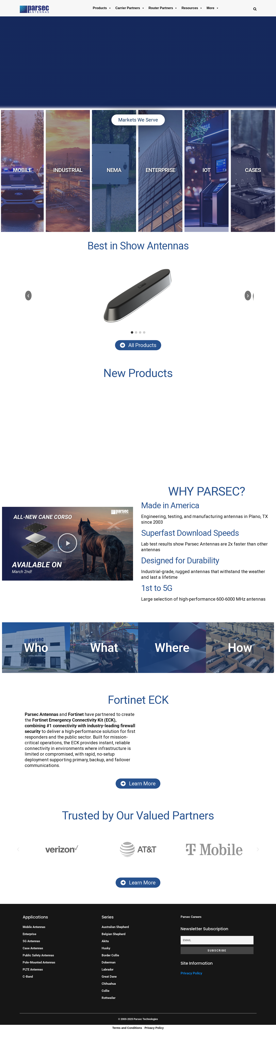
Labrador (107, 969)
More (213, 8)
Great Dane (109, 976)
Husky (106, 948)
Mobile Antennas (34, 927)
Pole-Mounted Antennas (39, 962)
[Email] (217, 940)
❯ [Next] (248, 295)
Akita (105, 941)
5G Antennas (31, 941)
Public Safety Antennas (38, 955)
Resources (191, 8)
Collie (105, 991)
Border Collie (110, 955)
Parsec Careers (191, 917)
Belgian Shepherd (113, 934)
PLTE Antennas (33, 969)
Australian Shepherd (115, 927)
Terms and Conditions (127, 1027)
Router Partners (163, 8)
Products (102, 8)
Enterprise (29, 934)
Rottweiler (108, 998)
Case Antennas (33, 948)
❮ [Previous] (28, 295)
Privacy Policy (191, 973)
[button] (67, 544)
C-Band (28, 976)
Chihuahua (109, 984)
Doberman (108, 962)
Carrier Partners (130, 8)
